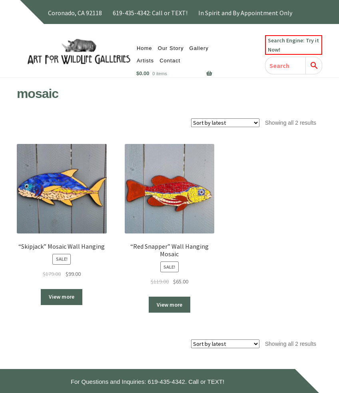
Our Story (171, 48)
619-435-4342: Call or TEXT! (150, 13)
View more (61, 296)
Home (144, 48)
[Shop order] (225, 122)
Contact (170, 61)
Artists (145, 61)
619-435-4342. (167, 381)
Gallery (199, 48)
